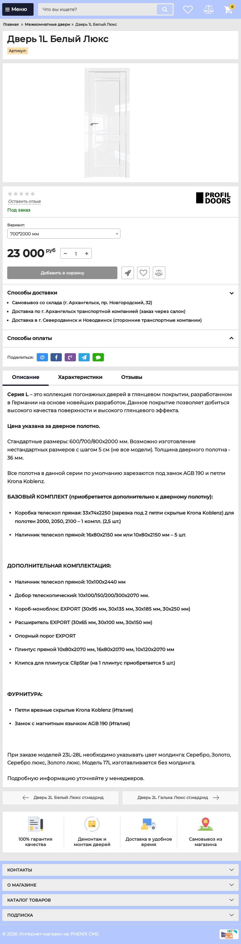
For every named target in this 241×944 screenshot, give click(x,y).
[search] (103, 9)
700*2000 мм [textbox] (24, 234)
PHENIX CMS (84, 934)
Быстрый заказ (126, 273)
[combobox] (63, 234)
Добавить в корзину (62, 273)
